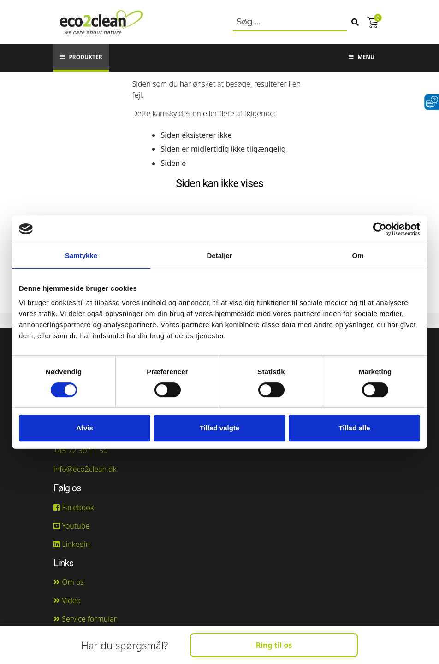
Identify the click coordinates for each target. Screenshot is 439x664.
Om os (68, 582)
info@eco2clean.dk (85, 469)
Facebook (73, 507)
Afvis (84, 428)
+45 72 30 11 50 (80, 451)
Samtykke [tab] (81, 255)
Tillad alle (354, 428)
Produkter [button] (81, 57)
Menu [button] (361, 57)
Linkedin (71, 544)
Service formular (85, 619)
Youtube (71, 526)
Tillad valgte (219, 428)
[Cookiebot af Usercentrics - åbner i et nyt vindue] (379, 229)
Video (67, 600)
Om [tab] (357, 255)
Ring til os (274, 645)
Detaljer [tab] (219, 255)
